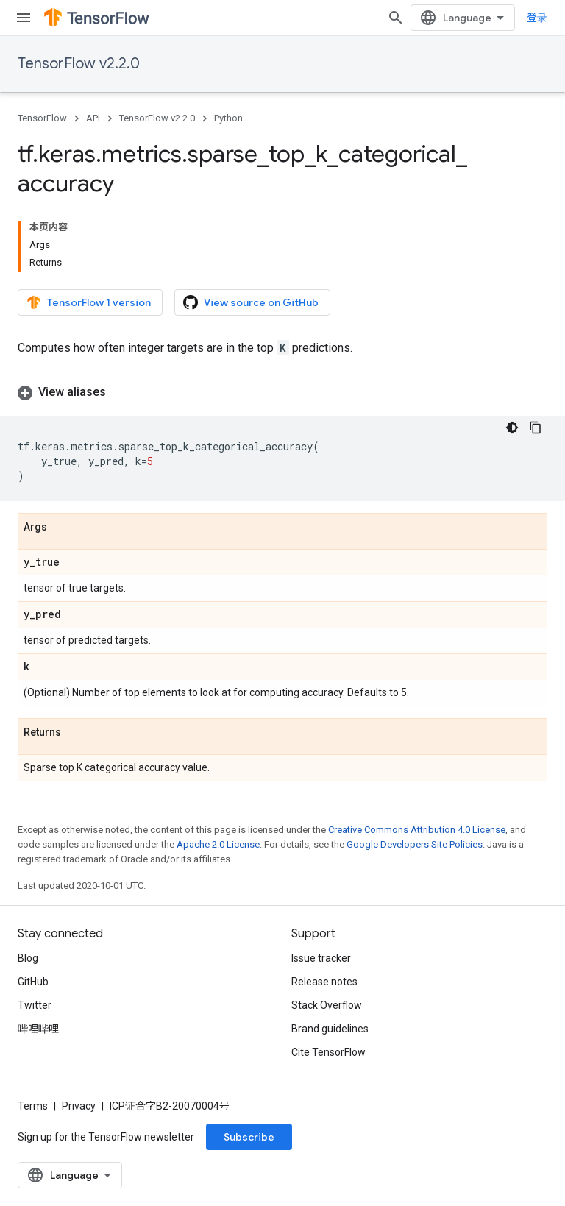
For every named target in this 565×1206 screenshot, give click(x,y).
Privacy (79, 1106)
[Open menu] (23, 17)
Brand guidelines (330, 1029)
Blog (28, 958)
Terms (33, 1106)
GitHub (33, 981)
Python (228, 118)
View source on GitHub (251, 302)
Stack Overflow (326, 1005)
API (93, 118)
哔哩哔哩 (38, 1029)
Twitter (34, 1005)
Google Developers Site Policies (415, 844)
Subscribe (249, 1136)
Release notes (324, 981)
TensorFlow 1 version (88, 302)
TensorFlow (42, 118)
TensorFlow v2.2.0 (79, 63)
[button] (282, 392)
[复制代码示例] (535, 427)
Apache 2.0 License (218, 844)
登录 (537, 18)
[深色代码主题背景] (512, 427)
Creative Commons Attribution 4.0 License (416, 829)
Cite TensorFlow (328, 1052)
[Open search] (396, 17)
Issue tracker (321, 958)
